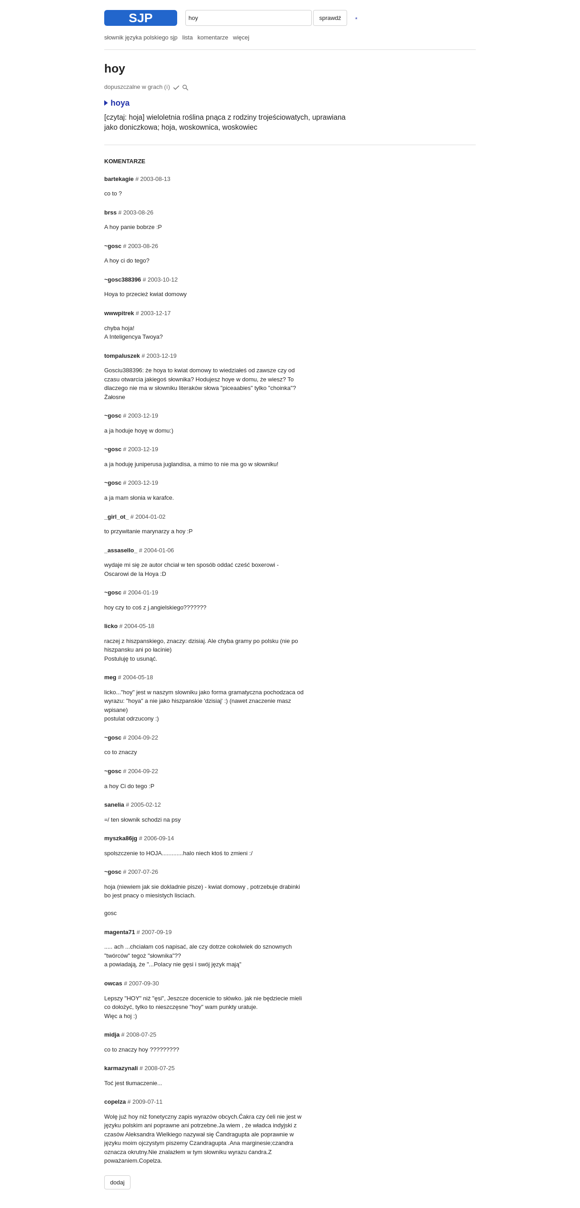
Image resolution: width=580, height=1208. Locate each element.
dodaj (117, 1182)
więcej (241, 37)
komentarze (213, 37)
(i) (167, 87)
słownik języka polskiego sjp (141, 37)
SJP (141, 18)
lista (187, 37)
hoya (117, 102)
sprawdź (330, 18)
